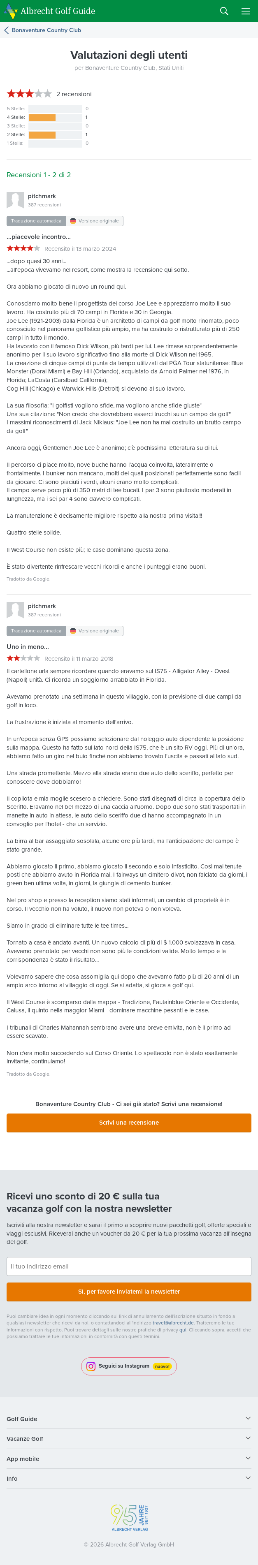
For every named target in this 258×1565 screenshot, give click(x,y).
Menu (245, 11)
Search (224, 11)
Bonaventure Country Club (46, 30)
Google (41, 579)
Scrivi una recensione (129, 1122)
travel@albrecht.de (173, 1323)
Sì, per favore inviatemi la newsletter (129, 1291)
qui (182, 1329)
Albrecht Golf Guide (58, 10)
